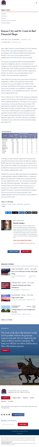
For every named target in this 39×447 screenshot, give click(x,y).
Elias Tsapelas (16, 289)
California (3, 204)
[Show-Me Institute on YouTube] (9, 415)
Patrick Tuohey (7, 42)
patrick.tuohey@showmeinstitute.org (24, 243)
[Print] (34, 212)
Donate (5, 350)
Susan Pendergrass (18, 276)
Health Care (4, 16)
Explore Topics (17, 397)
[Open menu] (36, 2)
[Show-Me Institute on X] (4, 415)
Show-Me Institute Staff (19, 299)
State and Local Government (8, 20)
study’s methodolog (10, 61)
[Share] (8, 212)
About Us (3, 401)
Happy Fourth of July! (17, 297)
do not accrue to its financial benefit (15, 192)
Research (25, 397)
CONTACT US (18, 414)
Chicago (9, 204)
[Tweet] (15, 212)
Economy (3, 18)
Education (3, 13)
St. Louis (11, 84)
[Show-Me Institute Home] (3, 2)
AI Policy (10, 401)
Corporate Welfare (5, 23)
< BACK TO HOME (13, 251)
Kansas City (27, 204)
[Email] (28, 212)
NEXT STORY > (26, 251)
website (16, 55)
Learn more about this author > (22, 240)
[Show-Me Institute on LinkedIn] (6, 415)
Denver (14, 204)
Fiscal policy (20, 204)
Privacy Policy (19, 433)
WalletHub (27, 97)
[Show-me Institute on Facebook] (1, 415)
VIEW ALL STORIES (7, 320)
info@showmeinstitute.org (6, 441)
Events (32, 397)
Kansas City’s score (18, 79)
